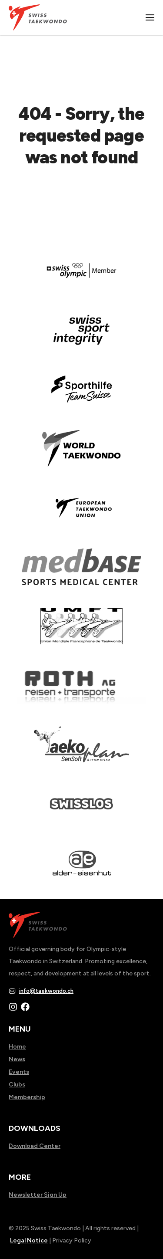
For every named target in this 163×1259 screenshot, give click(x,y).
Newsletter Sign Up (38, 1194)
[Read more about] (81, 276)
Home (17, 1046)
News (17, 1059)
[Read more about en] (81, 335)
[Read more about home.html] (81, 809)
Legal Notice (29, 1240)
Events (19, 1072)
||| (150, 17)
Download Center (34, 1146)
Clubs (17, 1084)
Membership (27, 1097)
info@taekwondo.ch (46, 991)
